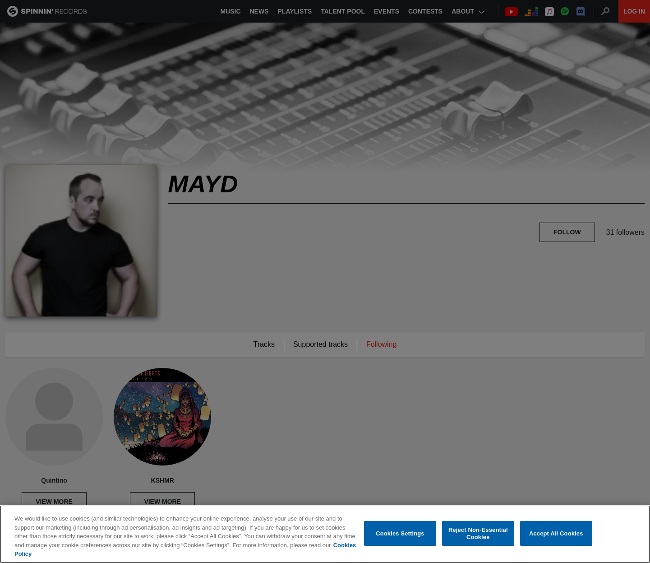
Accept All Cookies (556, 533)
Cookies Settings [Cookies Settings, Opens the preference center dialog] (400, 533)
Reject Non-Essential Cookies (478, 533)
